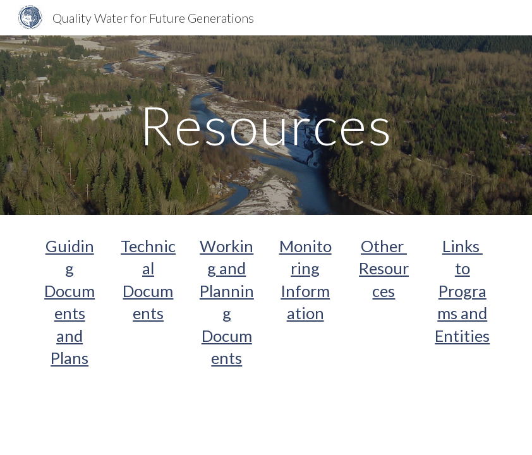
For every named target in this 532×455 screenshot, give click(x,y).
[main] (266, 125)
